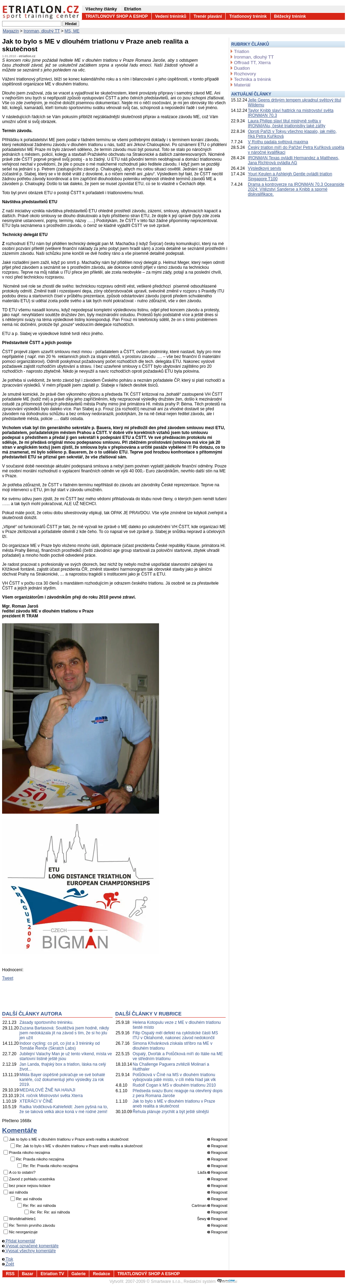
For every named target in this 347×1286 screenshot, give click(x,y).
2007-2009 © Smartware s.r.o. (153, 1281)
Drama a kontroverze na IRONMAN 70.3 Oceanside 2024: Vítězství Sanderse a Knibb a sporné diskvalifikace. (296, 189)
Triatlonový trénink (247, 16)
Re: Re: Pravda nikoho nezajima (50, 1166)
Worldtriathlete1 (22, 1219)
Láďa (202, 1172)
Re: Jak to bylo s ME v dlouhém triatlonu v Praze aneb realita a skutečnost (79, 1146)
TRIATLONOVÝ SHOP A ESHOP (116, 16)
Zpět (8, 1264)
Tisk (7, 1259)
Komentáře (19, 1130)
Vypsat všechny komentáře (29, 1250)
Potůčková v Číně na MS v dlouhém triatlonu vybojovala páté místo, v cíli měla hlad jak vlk (174, 1077)
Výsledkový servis (264, 168)
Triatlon (241, 51)
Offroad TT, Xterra (252, 62)
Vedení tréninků (170, 16)
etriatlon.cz (27, 56)
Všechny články (101, 9)
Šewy (201, 1219)
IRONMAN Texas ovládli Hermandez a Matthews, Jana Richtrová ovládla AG (293, 160)
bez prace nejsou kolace (30, 1186)
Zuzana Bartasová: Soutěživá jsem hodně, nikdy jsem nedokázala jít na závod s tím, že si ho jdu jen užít (64, 1033)
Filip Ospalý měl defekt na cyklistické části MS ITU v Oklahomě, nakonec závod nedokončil (175, 1035)
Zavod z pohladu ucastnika (32, 1179)
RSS (10, 1273)
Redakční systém (210, 1281)
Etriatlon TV (52, 1273)
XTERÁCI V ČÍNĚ (36, 1101)
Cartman (199, 1205)
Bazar (27, 1273)
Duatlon (242, 68)
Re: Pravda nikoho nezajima (40, 1159)
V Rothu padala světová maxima (278, 141)
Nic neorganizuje (23, 1232)
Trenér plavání (208, 16)
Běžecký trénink (290, 16)
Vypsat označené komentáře (30, 1245)
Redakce (101, 1273)
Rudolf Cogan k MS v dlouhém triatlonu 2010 (174, 1085)
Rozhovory (245, 73)
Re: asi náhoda (29, 1199)
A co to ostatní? (22, 1172)
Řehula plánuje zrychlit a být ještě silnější (171, 1111)
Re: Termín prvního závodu (32, 1225)
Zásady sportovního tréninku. (47, 1022)
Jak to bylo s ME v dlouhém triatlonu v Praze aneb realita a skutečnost (174, 1104)
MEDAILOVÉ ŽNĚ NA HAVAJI (47, 1090)
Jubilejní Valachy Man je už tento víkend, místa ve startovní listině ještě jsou (66, 1056)
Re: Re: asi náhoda (39, 1205)
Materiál (242, 84)
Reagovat (217, 1139)
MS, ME (72, 31)
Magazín (11, 31)
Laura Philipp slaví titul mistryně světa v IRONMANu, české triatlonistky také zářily (286, 123)
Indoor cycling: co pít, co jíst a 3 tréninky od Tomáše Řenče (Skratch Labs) (60, 1046)
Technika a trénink (252, 79)
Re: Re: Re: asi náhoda (50, 1212)
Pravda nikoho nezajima (29, 1152)
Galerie (78, 1273)
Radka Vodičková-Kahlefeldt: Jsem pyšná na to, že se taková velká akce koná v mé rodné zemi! (64, 1109)
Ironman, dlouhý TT (42, 31)
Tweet (7, 978)
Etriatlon (132, 9)
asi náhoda (18, 1192)
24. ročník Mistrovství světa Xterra (51, 1095)
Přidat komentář (18, 1241)
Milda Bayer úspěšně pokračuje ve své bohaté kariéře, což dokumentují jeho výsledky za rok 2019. (62, 1079)
